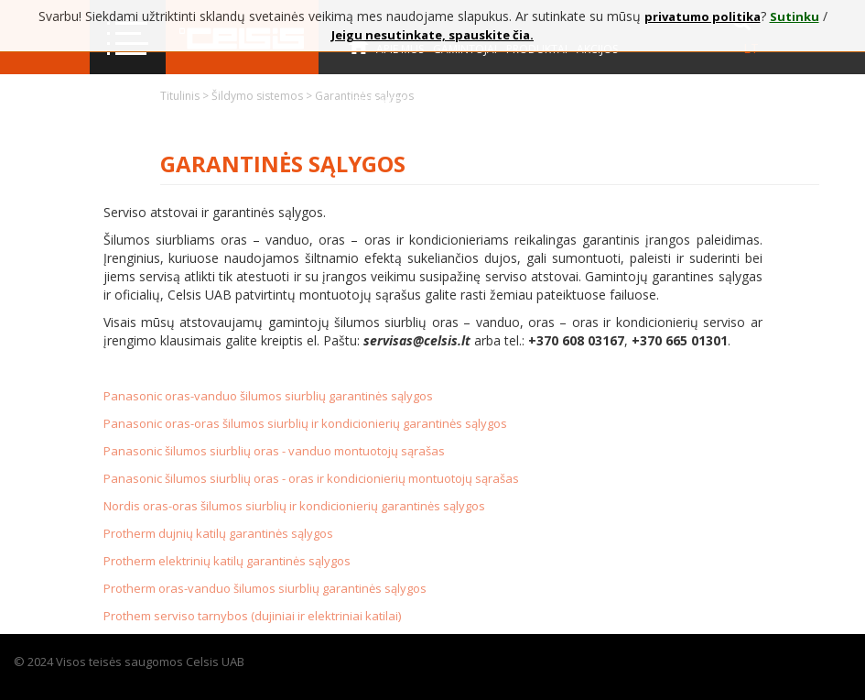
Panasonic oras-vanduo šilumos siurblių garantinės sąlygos (268, 396)
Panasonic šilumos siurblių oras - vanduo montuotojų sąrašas (274, 451)
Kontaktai (379, 101)
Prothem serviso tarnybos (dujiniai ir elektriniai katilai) (252, 615)
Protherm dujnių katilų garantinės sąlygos (218, 533)
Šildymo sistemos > (263, 96)
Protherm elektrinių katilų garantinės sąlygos (227, 560)
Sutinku (794, 16)
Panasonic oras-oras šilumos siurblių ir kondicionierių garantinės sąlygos (305, 423)
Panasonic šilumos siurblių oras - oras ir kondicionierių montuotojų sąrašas (311, 478)
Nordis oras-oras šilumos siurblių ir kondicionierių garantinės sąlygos (294, 506)
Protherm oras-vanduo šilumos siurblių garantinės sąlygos (265, 588)
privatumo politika (702, 16)
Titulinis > (185, 96)
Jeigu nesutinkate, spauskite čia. (432, 35)
